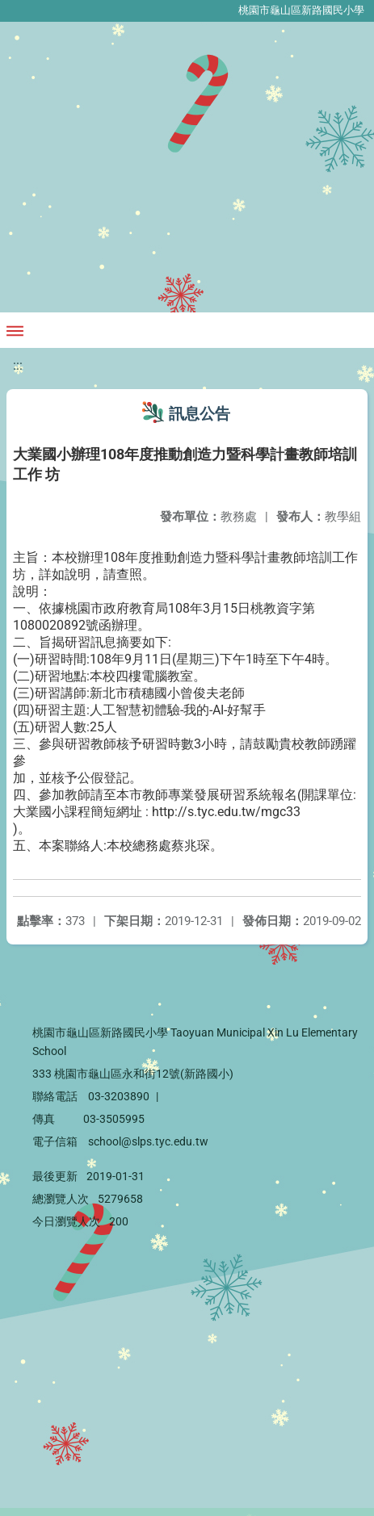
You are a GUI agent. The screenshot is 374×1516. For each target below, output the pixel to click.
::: (18, 365)
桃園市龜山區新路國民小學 (301, 10)
